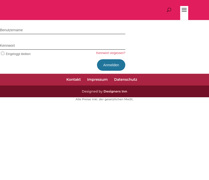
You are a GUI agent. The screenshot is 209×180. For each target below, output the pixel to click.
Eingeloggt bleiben (15, 54)
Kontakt (73, 79)
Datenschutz (125, 79)
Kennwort (7, 46)
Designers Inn (115, 91)
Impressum (97, 79)
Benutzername (11, 30)
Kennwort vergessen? (110, 53)
